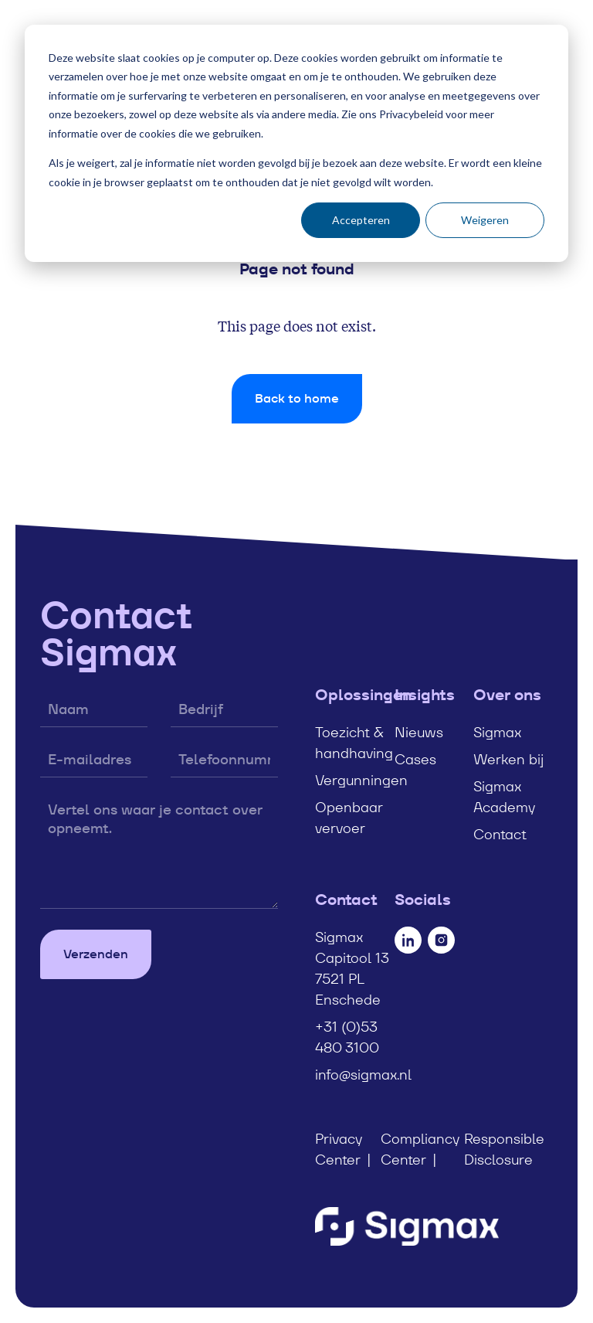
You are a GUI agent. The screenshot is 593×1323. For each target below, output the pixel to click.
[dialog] (296, 143)
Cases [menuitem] (415, 759)
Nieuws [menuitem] (419, 732)
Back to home (297, 398)
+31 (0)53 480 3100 (347, 1037)
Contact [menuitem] (500, 834)
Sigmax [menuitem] (497, 732)
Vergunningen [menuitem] (361, 780)
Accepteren (361, 219)
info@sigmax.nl (363, 1074)
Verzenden (95, 954)
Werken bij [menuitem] (508, 759)
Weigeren (485, 219)
